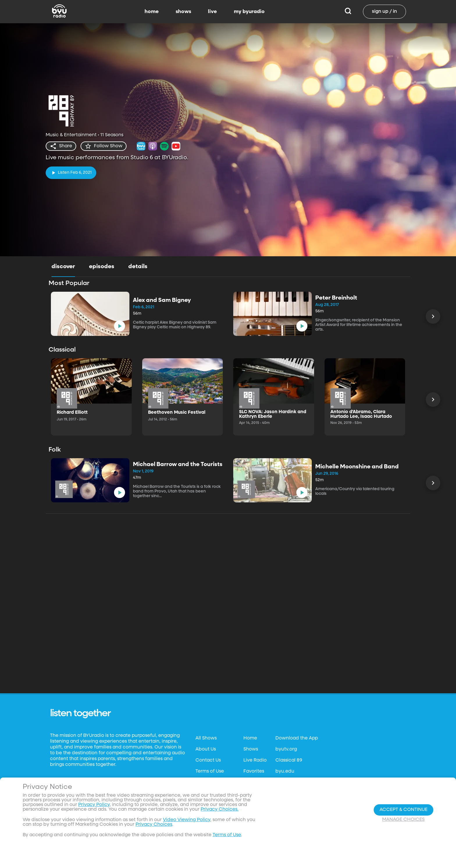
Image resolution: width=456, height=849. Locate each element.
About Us (205, 749)
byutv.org (286, 749)
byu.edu (284, 771)
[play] (71, 172)
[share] (61, 146)
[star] (104, 146)
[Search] (347, 12)
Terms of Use (209, 771)
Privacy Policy (94, 805)
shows (183, 11)
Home (250, 738)
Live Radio (255, 760)
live (212, 11)
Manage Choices (403, 819)
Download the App (296, 738)
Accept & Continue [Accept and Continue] (404, 809)
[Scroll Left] (433, 316)
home (152, 11)
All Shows (206, 738)
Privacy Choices (154, 824)
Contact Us (208, 760)
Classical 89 (288, 760)
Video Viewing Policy (186, 820)
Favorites (253, 771)
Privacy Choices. (219, 809)
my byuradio (249, 11)
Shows (250, 749)
